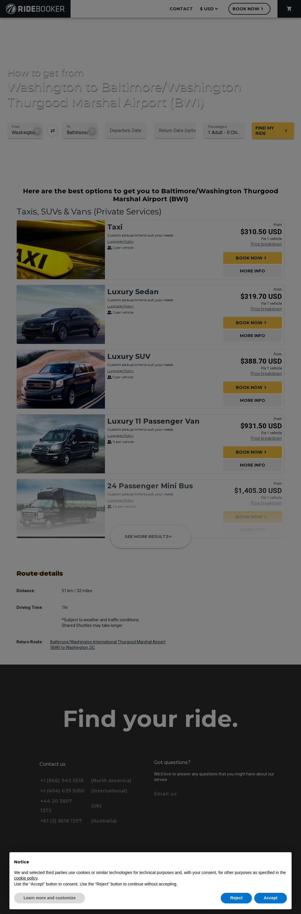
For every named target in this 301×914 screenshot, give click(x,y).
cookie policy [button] (25, 878)
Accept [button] (270, 897)
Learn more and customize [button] (50, 897)
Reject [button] (236, 897)
